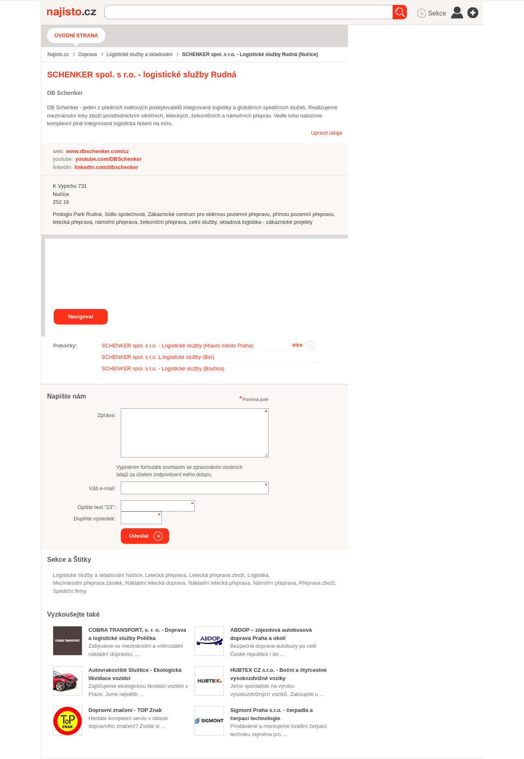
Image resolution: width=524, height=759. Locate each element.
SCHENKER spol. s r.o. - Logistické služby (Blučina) (163, 368)
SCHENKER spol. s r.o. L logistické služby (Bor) (158, 357)
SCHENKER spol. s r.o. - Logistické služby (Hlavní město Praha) (177, 345)
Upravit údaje (326, 133)
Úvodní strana (76, 35)
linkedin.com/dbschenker (106, 167)
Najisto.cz (75, 12)
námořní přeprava (274, 583)
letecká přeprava (165, 575)
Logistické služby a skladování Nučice (97, 575)
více (297, 345)
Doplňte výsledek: (95, 519)
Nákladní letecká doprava (155, 583)
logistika (258, 575)
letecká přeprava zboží (216, 575)
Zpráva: (106, 415)
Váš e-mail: (102, 488)
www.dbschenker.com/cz (97, 151)
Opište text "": (96, 507)
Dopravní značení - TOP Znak (125, 710)
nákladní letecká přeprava (219, 583)
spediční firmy (69, 591)
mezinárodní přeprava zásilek (87, 583)
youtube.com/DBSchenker (108, 159)
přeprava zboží (316, 583)
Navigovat (80, 316)
